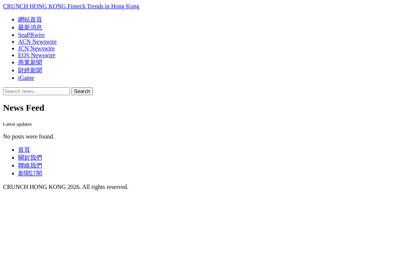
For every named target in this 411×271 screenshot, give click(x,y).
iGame (26, 78)
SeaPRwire (31, 35)
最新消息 (30, 27)
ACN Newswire (37, 41)
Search (82, 91)
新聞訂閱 (30, 173)
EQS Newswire (36, 55)
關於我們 (30, 157)
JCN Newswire (36, 48)
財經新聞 (30, 70)
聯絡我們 (30, 165)
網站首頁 (30, 19)
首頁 (24, 149)
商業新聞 (30, 62)
